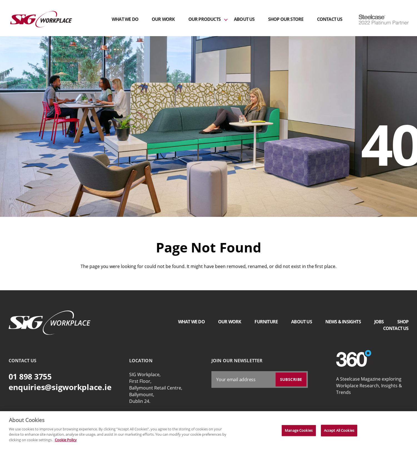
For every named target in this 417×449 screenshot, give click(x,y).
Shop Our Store (286, 19)
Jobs (379, 322)
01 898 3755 (30, 376)
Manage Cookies (299, 432)
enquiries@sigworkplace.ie (60, 387)
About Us (244, 19)
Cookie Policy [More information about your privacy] (66, 441)
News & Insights (343, 322)
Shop (403, 322)
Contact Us (330, 19)
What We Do (125, 19)
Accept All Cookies (339, 432)
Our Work (163, 19)
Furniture (266, 322)
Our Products (204, 19)
